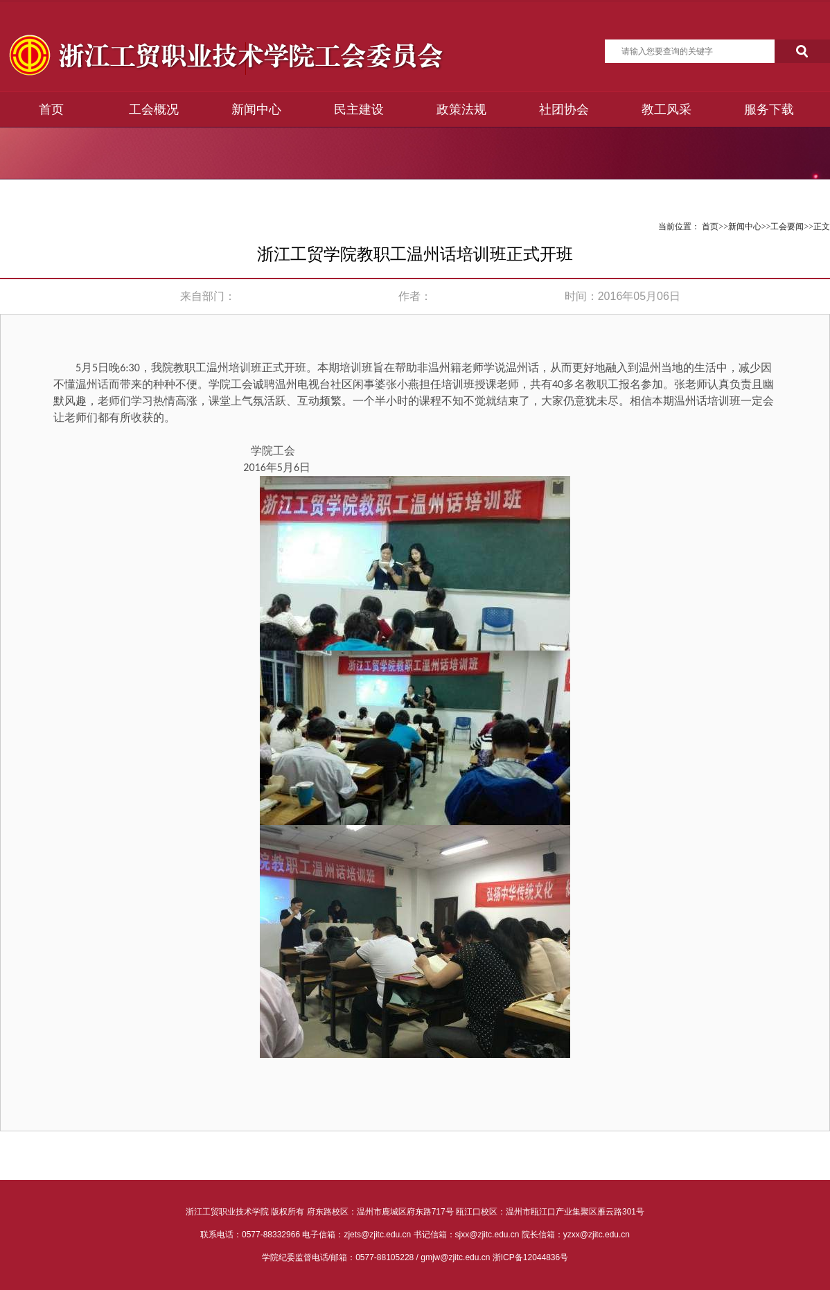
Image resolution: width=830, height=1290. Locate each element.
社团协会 (564, 109)
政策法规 (461, 109)
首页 (51, 109)
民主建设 (359, 109)
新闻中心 (256, 109)
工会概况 (154, 109)
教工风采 (666, 109)
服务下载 (769, 109)
